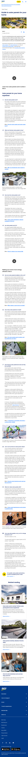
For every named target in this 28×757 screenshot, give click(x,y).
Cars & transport (5, 698)
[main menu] (25, 1)
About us (3, 714)
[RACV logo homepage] (3, 2)
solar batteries (13, 45)
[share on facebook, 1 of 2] (21, 32)
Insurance (3, 694)
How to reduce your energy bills (15, 251)
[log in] (19, 2)
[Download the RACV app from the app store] (5, 749)
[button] (14, 78)
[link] (4, 689)
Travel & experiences (6, 706)
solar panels (5, 45)
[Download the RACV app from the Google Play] (15, 749)
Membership (4, 710)
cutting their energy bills (8, 46)
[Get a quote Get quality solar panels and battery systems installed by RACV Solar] (11, 576)
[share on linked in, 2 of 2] (24, 32)
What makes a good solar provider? (16, 305)
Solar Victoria (15, 405)
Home (2, 702)
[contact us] (22, 1)
